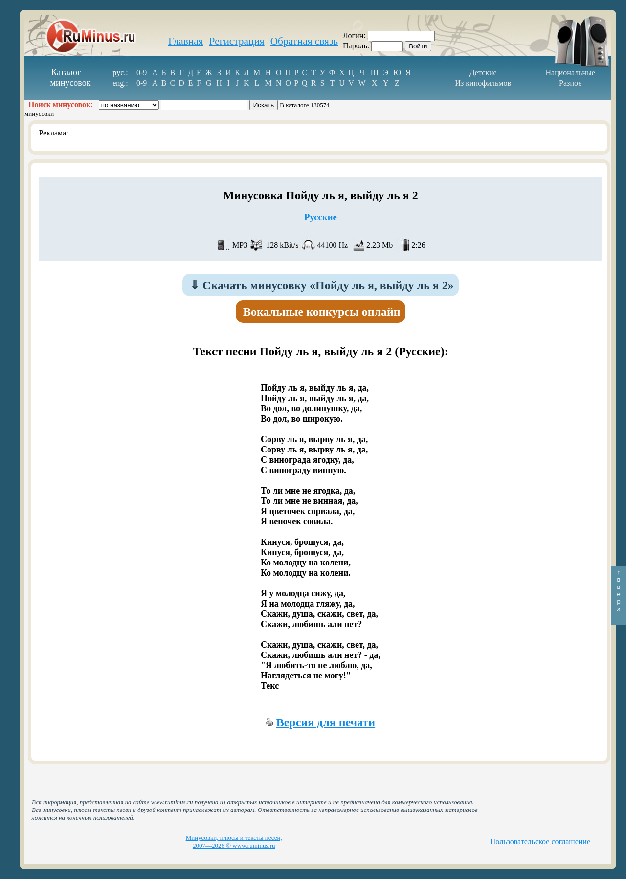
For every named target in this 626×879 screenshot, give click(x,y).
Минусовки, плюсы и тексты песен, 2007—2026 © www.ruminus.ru (234, 841)
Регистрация (237, 41)
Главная (185, 41)
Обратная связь (304, 41)
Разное (570, 83)
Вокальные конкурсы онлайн (322, 311)
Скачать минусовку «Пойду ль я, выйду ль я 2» (322, 285)
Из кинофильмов (483, 83)
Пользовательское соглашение (540, 841)
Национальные (570, 72)
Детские (483, 72)
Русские (320, 217)
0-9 (141, 72)
